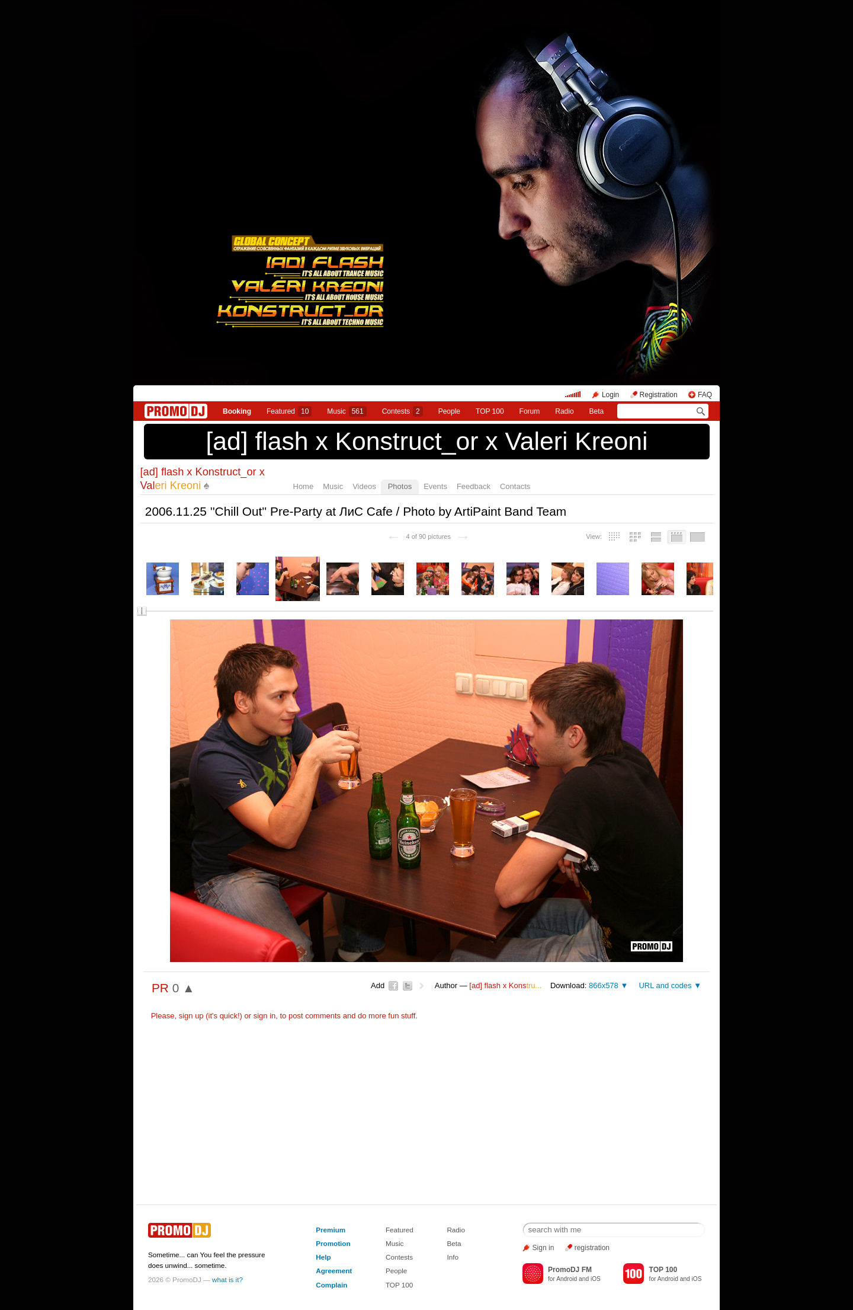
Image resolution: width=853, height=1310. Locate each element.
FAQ (705, 394)
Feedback (473, 486)
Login (610, 394)
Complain (331, 1285)
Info (452, 1257)
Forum (530, 411)
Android (566, 1279)
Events (435, 486)
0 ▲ (183, 988)
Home (303, 486)
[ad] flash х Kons (505, 985)
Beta (596, 411)
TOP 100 (490, 411)
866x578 (603, 985)
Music (346, 411)
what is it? (227, 1279)
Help (323, 1257)
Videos (364, 486)
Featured (289, 411)
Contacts (515, 486)
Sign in (543, 1247)
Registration (659, 394)
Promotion (333, 1243)
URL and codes (665, 985)
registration (592, 1247)
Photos (400, 486)
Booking (237, 411)
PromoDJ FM (570, 1270)
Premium (330, 1230)
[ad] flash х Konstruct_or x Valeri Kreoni (426, 441)
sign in (265, 1015)
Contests (399, 1257)
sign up (191, 1015)
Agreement (334, 1270)
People (449, 411)
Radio (564, 411)
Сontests (402, 411)
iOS (596, 1279)
